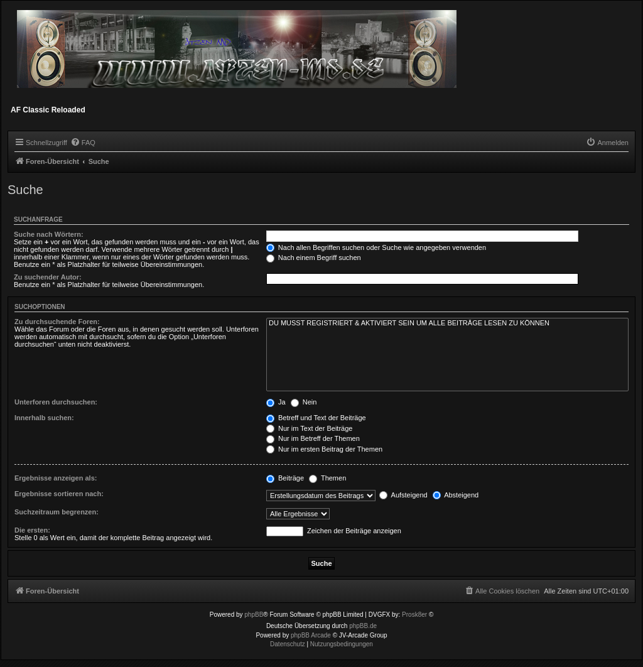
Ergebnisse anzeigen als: (55, 478)
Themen (327, 478)
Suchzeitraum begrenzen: (56, 512)
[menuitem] (82, 142)
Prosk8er (414, 614)
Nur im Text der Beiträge (309, 428)
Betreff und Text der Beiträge (316, 417)
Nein (304, 402)
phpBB (253, 614)
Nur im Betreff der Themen (313, 438)
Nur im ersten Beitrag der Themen (324, 449)
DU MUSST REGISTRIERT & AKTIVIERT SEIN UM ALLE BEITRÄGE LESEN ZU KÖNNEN (447, 323)
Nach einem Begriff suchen (313, 257)
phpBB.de (363, 625)
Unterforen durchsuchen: (55, 402)
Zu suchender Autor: (48, 277)
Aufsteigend (403, 495)
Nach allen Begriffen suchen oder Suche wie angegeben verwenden (376, 247)
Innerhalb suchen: (44, 417)
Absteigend (456, 495)
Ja (276, 402)
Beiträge (285, 478)
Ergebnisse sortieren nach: (59, 493)
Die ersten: (32, 530)
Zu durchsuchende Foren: (57, 321)
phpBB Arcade (311, 635)
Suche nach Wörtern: (49, 234)
